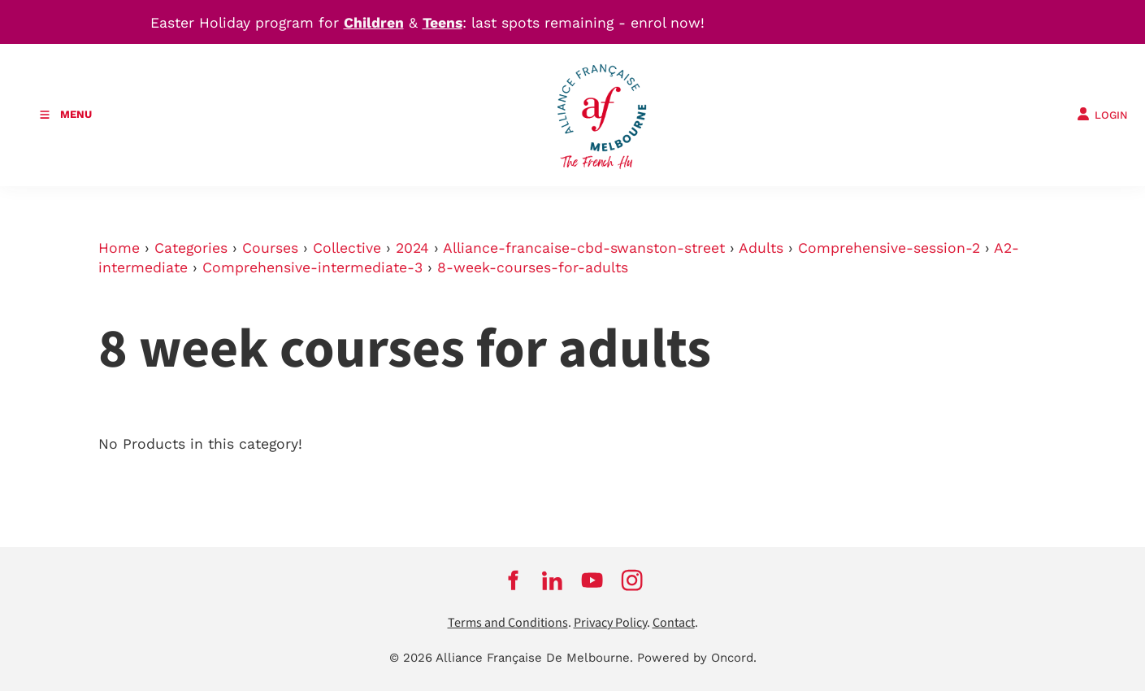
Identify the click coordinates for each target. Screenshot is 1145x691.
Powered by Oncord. (697, 657)
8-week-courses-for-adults (532, 267)
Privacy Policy (610, 623)
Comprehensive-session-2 (889, 248)
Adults (761, 248)
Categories (191, 248)
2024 (412, 248)
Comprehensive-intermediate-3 (312, 267)
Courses (270, 248)
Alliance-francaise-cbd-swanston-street (584, 248)
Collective (347, 248)
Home (119, 248)
